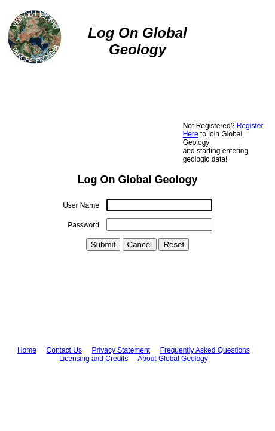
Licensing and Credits (93, 358)
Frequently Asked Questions (205, 350)
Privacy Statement (121, 350)
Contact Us (64, 350)
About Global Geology (172, 358)
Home (26, 350)
